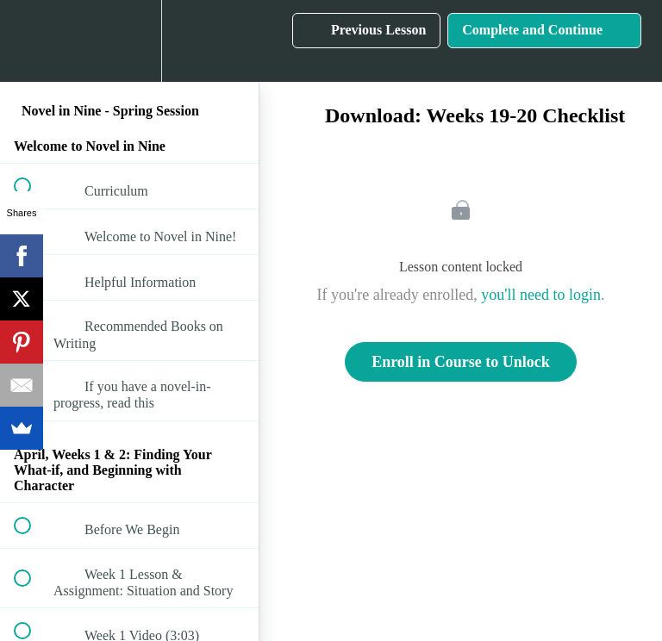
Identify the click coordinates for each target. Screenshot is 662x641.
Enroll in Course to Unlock (461, 361)
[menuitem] (129, 41)
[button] (32, 41)
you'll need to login (541, 294)
